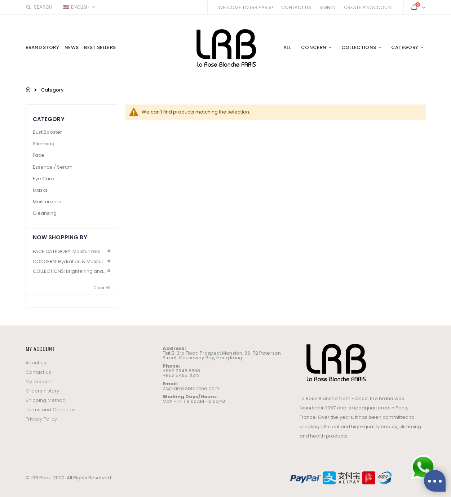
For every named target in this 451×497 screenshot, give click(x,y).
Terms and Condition (51, 409)
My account (39, 381)
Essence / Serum (52, 167)
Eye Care (43, 178)
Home (28, 89)
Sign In (327, 7)
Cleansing (45, 213)
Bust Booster (47, 132)
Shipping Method (46, 400)
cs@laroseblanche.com (191, 388)
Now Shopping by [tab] (60, 237)
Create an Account (368, 7)
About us (36, 362)
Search (39, 7)
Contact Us (296, 7)
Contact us (39, 372)
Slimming (43, 143)
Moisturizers (47, 201)
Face (38, 155)
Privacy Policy (41, 419)
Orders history (42, 390)
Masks (40, 190)
